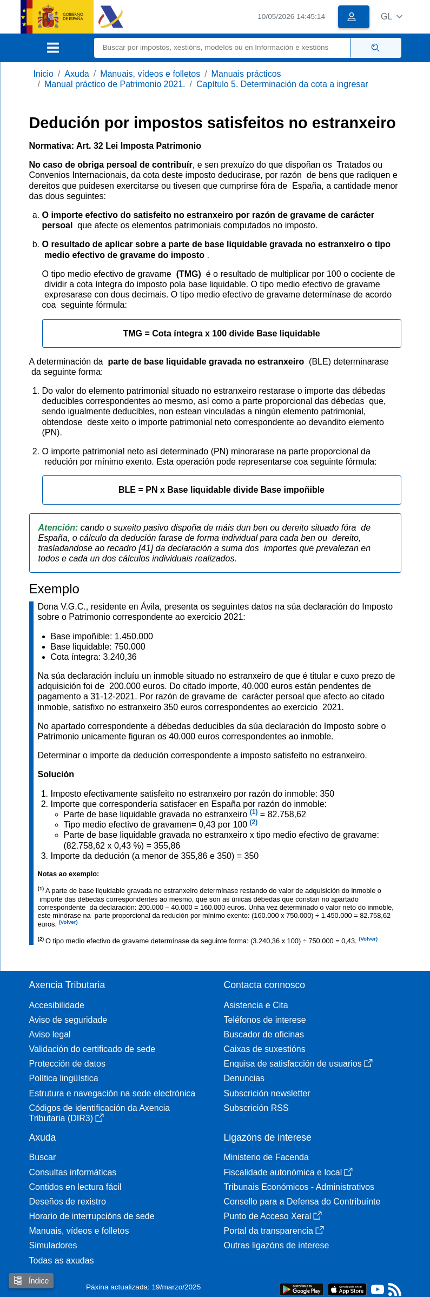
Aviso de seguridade (68, 1019)
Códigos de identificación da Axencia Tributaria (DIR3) (99, 1113)
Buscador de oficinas (264, 1034)
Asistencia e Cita (256, 1005)
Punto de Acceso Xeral (273, 1216)
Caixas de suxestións (265, 1049)
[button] (392, 16)
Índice (31, 1280)
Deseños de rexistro (67, 1201)
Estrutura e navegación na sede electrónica (112, 1093)
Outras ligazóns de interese (276, 1245)
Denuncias (244, 1078)
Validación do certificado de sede (92, 1049)
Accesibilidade (56, 1005)
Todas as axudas (61, 1260)
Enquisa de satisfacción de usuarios (298, 1063)
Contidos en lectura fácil (75, 1187)
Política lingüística (63, 1078)
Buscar (42, 1157)
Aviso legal (50, 1034)
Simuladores (53, 1245)
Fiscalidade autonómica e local (288, 1172)
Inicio (44, 73)
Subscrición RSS (256, 1108)
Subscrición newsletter (267, 1093)
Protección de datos (67, 1063)
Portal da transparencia (274, 1230)
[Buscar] (222, 48)
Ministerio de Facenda (266, 1157)
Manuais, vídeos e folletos (150, 73)
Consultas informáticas (73, 1172)
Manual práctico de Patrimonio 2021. (115, 84)
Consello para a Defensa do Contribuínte (302, 1201)
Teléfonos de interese (265, 1019)
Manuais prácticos (246, 73)
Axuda (76, 73)
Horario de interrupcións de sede (92, 1216)
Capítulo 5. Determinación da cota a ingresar (282, 84)
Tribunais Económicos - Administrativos (299, 1187)
